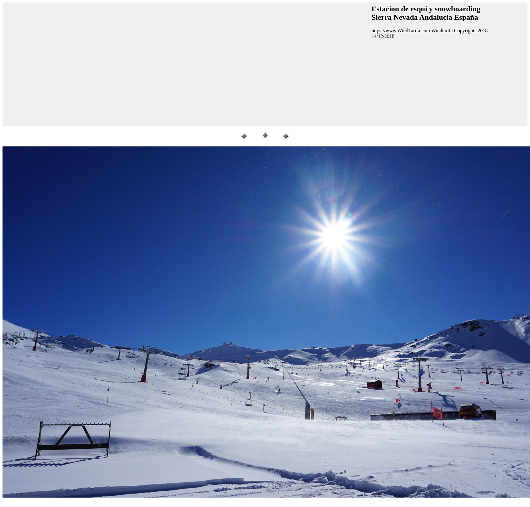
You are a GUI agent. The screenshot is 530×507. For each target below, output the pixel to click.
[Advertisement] (59, 63)
